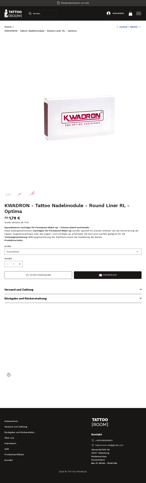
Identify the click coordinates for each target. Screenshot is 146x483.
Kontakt (8, 460)
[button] (130, 13)
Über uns (9, 438)
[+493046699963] (102, 440)
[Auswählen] (73, 252)
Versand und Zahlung (15, 426)
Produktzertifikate (14, 454)
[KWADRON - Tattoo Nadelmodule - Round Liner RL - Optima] (40, 30)
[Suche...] (42, 13)
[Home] (8, 26)
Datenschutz (11, 421)
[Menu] (139, 13)
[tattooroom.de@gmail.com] (107, 445)
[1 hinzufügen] (20, 264)
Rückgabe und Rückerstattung (20, 432)
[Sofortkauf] (108, 275)
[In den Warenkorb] (38, 275)
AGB (6, 449)
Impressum (10, 443)
